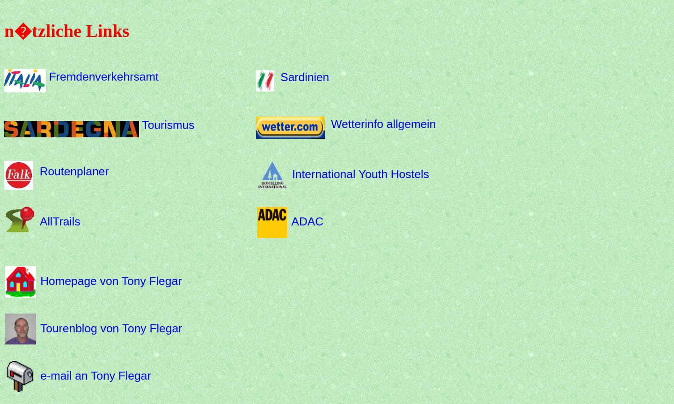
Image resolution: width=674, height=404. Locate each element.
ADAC (307, 221)
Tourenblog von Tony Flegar (111, 328)
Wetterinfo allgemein (383, 124)
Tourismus (168, 125)
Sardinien (304, 76)
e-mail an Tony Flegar (95, 375)
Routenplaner (74, 171)
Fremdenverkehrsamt (104, 76)
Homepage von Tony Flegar (111, 281)
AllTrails (60, 221)
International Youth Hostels (360, 174)
